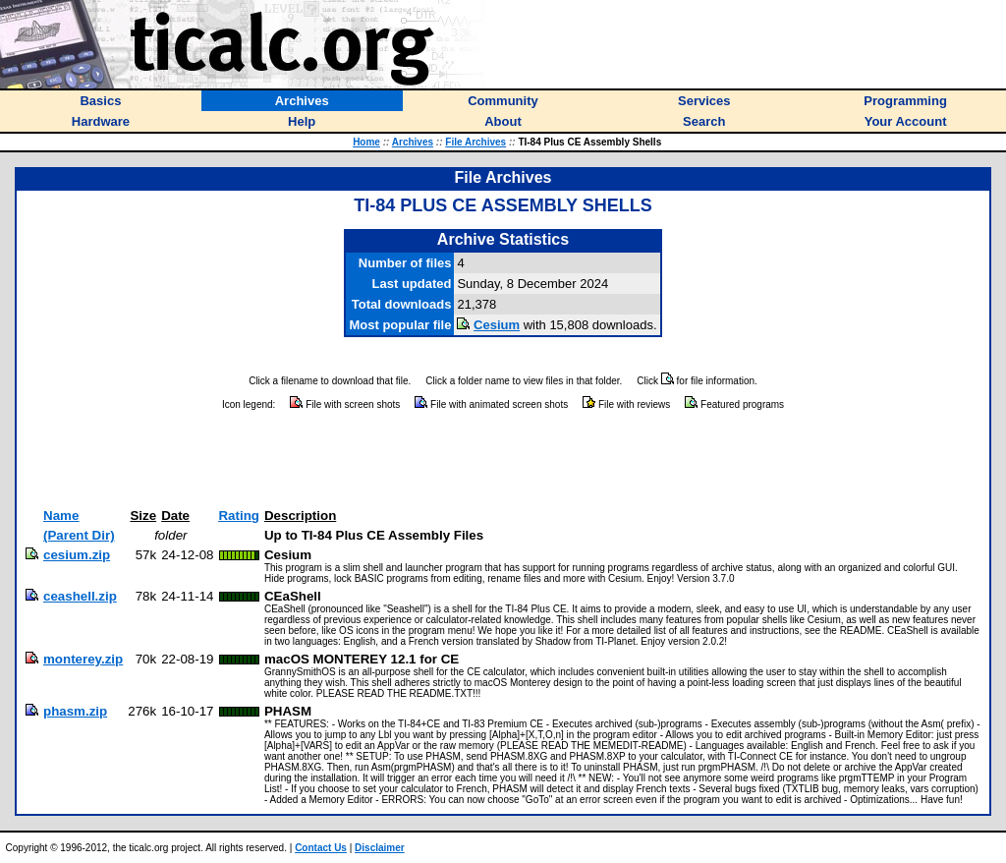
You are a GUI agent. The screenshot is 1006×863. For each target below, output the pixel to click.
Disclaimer (380, 847)
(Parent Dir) (79, 535)
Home (366, 142)
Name (61, 515)
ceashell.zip (80, 596)
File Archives (475, 142)
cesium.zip (76, 554)
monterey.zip (83, 659)
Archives (412, 142)
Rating (238, 515)
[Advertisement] (503, 460)
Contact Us (321, 847)
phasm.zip (75, 711)
